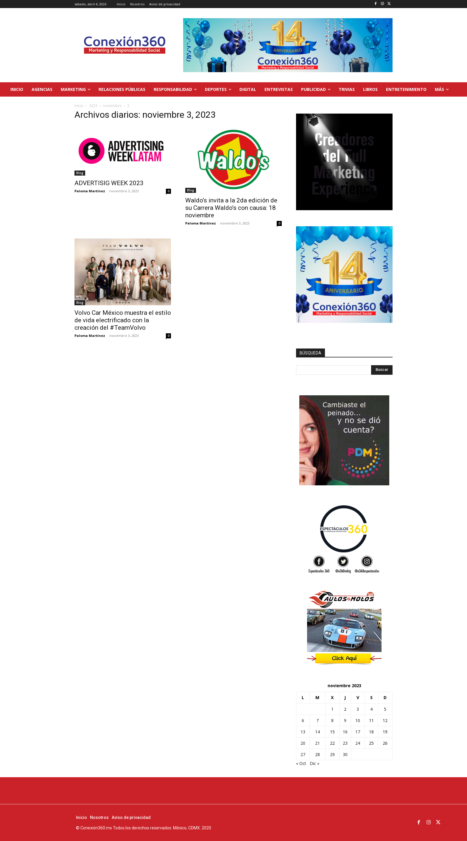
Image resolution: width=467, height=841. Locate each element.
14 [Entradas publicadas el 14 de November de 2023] (317, 732)
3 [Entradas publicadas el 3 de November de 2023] (358, 709)
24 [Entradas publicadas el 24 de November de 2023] (357, 743)
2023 (93, 105)
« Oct (301, 763)
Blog (79, 173)
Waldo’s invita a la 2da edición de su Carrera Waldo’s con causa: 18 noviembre (231, 208)
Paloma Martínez (89, 191)
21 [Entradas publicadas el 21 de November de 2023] (317, 743)
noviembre (112, 105)
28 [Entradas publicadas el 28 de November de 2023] (317, 754)
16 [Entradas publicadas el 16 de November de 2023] (345, 732)
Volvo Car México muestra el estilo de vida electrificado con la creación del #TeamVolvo (122, 320)
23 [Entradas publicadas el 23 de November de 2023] (345, 743)
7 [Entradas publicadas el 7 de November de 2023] (317, 720)
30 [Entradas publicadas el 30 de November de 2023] (345, 754)
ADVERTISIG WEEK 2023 (109, 183)
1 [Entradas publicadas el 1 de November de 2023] (332, 709)
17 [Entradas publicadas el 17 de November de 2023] (357, 732)
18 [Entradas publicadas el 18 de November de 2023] (371, 732)
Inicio (78, 105)
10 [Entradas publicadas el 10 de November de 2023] (357, 720)
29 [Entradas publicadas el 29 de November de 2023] (332, 754)
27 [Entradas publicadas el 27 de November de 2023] (303, 754)
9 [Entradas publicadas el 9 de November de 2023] (345, 720)
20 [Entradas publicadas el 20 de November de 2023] (303, 743)
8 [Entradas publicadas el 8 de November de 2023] (332, 720)
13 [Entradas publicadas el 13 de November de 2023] (303, 732)
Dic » (314, 763)
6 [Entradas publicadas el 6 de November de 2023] (303, 720)
